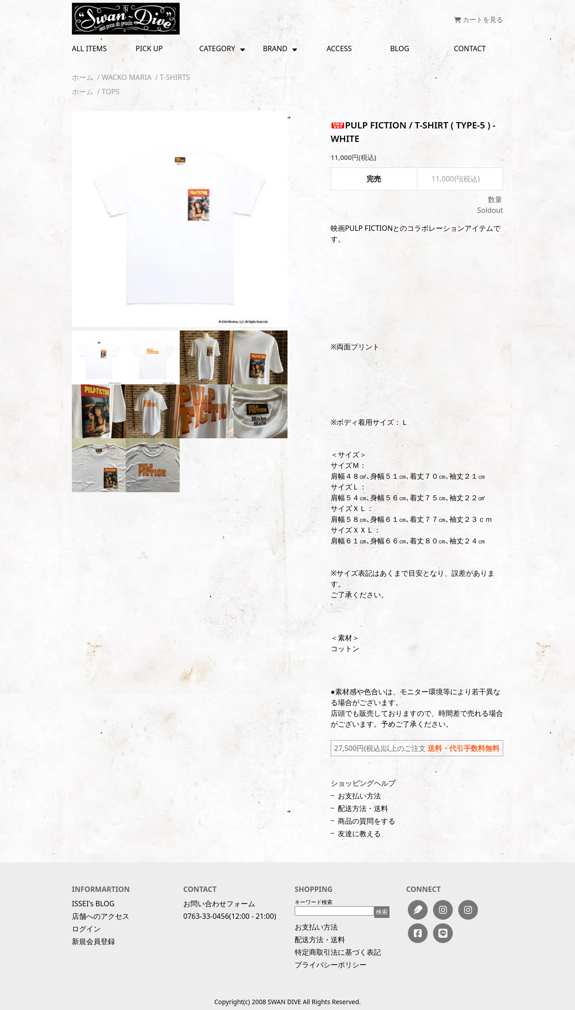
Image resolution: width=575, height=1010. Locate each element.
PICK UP (149, 48)
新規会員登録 (93, 941)
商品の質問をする (366, 821)
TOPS (110, 92)
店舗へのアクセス (100, 916)
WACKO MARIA (126, 77)
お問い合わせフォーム (219, 904)
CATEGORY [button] (222, 48)
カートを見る (478, 19)
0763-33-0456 (206, 916)
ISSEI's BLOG (93, 904)
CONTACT (470, 48)
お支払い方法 (359, 796)
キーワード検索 (313, 902)
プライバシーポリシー (331, 965)
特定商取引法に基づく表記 (338, 952)
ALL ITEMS (89, 48)
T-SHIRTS (175, 77)
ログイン (86, 929)
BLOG (400, 48)
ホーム (82, 77)
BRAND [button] (280, 48)
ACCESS (339, 48)
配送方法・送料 (363, 808)
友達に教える (359, 833)
